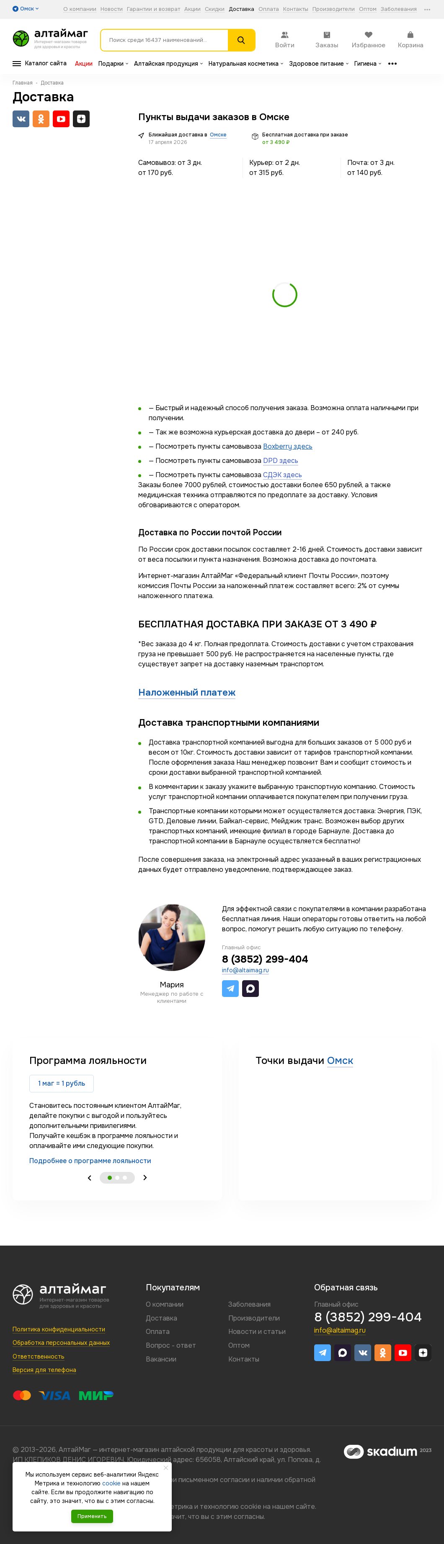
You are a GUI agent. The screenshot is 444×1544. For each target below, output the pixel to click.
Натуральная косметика (246, 63)
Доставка (241, 9)
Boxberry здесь (287, 446)
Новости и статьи (257, 1331)
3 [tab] (125, 1178)
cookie (250, 1506)
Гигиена (367, 63)
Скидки (215, 9)
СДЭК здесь (282, 474)
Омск (340, 1060)
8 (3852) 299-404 (265, 959)
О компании (79, 9)
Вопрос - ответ (171, 1345)
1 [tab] (110, 1178)
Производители (333, 9)
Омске (218, 134)
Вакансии (161, 1359)
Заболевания (399, 9)
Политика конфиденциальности (59, 1329)
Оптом (368, 9)
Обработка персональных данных (61, 1342)
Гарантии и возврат (153, 9)
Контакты (295, 9)
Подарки (113, 63)
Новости (112, 9)
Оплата (268, 9)
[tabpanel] (117, 1109)
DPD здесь (280, 460)
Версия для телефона (44, 1370)
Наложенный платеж (186, 692)
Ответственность (39, 1356)
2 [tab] (117, 1178)
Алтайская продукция (168, 63)
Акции (192, 9)
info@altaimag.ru (245, 970)
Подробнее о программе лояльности (90, 1160)
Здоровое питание (318, 63)
